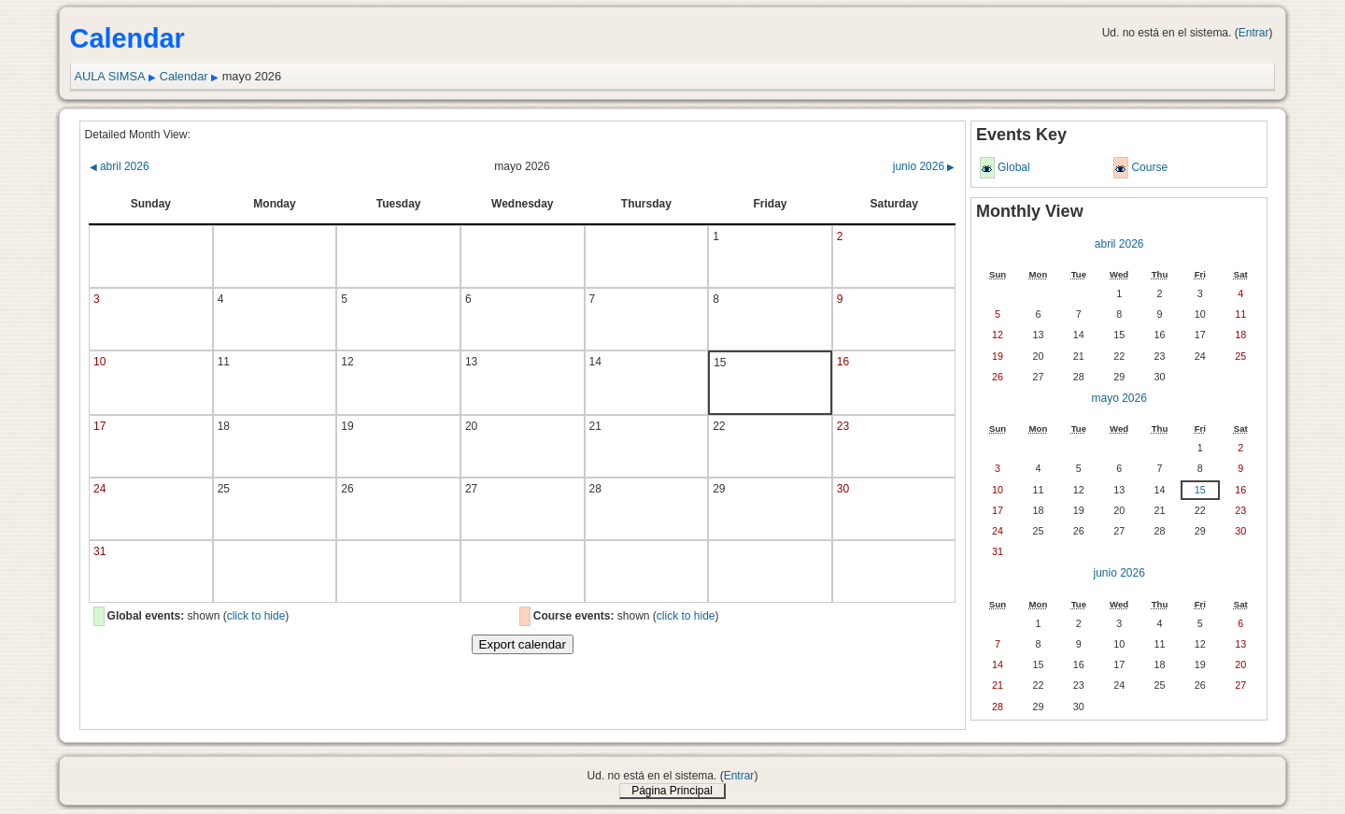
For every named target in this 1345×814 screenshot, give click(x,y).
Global (1014, 167)
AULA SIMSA (109, 76)
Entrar (1254, 32)
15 (1200, 489)
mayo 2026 (1118, 398)
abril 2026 (119, 166)
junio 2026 (924, 166)
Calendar (184, 76)
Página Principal (672, 790)
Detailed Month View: (138, 134)
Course (1149, 167)
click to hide (256, 615)
